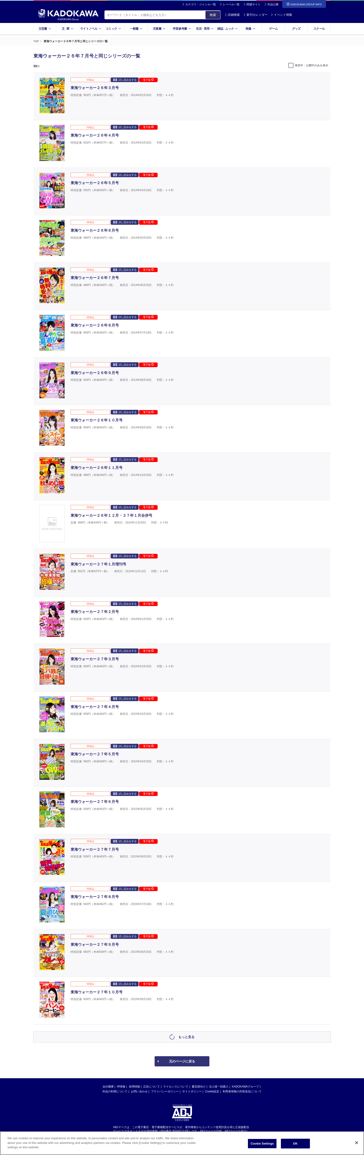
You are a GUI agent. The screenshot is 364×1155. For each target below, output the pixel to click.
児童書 (159, 28)
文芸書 (45, 28)
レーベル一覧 (231, 4)
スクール (319, 28)
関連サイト (253, 4)
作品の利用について (114, 1091)
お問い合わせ (139, 1091)
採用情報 (134, 1086)
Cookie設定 (212, 1091)
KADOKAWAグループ (245, 1086)
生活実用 (205, 28)
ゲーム (273, 28)
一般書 (136, 28)
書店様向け (199, 1086)
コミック (113, 28)
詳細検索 (232, 14)
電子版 (148, 79)
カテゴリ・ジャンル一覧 (200, 4)
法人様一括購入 (218, 1086)
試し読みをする (124, 79)
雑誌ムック (227, 28)
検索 (213, 15)
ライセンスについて (175, 1086)
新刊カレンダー (255, 14)
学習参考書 (182, 28)
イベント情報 (281, 14)
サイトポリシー (192, 1091)
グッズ (296, 28)
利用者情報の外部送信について (242, 1091)
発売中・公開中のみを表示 (311, 65)
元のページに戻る (182, 1061)
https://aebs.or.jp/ (165, 1134)
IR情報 (121, 1086)
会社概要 (108, 1086)
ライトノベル (90, 28)
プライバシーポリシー (165, 1091)
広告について (151, 1086)
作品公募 (273, 4)
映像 (251, 28)
